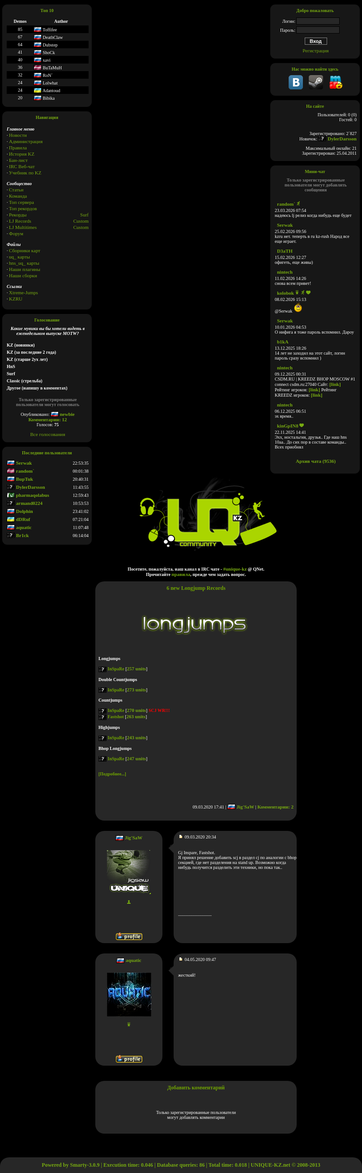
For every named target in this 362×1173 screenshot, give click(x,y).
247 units (136, 758)
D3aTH (285, 251)
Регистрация (315, 50)
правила (180, 574)
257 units (136, 668)
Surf (84, 214)
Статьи (16, 189)
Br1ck (18, 535)
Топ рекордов (23, 208)
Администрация (26, 141)
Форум (16, 233)
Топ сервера (21, 202)
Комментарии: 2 (275, 806)
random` (20, 471)
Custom (81, 221)
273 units (136, 689)
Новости (18, 135)
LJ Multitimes (23, 227)
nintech (285, 272)
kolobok (285, 293)
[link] (335, 384)
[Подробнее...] (112, 773)
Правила (18, 147)
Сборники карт (24, 250)
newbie (63, 414)
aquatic (19, 527)
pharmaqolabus (28, 495)
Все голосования (47, 434)
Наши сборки (23, 275)
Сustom (81, 227)
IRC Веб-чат (22, 166)
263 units (135, 716)
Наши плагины (24, 269)
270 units (136, 710)
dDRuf (18, 519)
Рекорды (17, 214)
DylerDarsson (26, 487)
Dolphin (20, 511)
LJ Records (20, 221)
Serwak (19, 463)
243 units (136, 737)
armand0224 (25, 503)
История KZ (21, 154)
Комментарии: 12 (47, 419)
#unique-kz (235, 569)
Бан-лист (18, 160)
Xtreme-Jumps (23, 292)
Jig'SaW (240, 806)
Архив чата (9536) (316, 461)
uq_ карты (19, 256)
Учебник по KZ (25, 172)
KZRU (15, 298)
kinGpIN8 (287, 425)
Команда (18, 196)
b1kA (283, 341)
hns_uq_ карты (24, 263)
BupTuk (20, 479)
